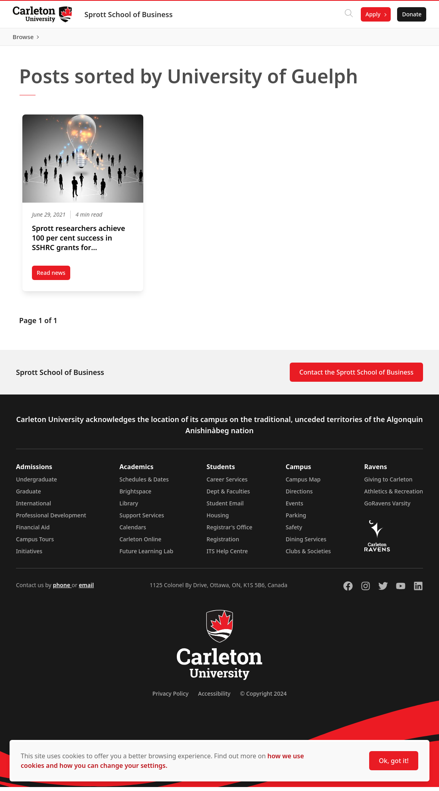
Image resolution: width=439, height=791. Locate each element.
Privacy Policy (170, 697)
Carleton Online (140, 543)
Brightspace (135, 495)
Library (128, 507)
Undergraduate (36, 483)
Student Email (225, 507)
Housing (218, 519)
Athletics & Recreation (393, 495)
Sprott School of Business (129, 14)
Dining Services (306, 543)
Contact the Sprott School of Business (356, 376)
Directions (299, 495)
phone (62, 589)
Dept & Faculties (228, 495)
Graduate (28, 495)
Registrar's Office (230, 531)
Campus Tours (35, 543)
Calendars (132, 531)
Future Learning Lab (146, 555)
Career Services (227, 483)
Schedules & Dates (144, 483)
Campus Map (303, 483)
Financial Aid (32, 531)
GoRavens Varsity (387, 507)
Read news (53, 278)
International (33, 507)
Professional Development (51, 519)
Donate (411, 14)
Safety (294, 531)
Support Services (141, 519)
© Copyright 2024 (263, 697)
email (86, 589)
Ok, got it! (394, 760)
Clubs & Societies (308, 555)
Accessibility (214, 697)
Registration (223, 543)
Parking (296, 519)
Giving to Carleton (388, 483)
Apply (372, 14)
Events (294, 507)
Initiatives (29, 555)
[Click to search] (348, 14)
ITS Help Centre (227, 555)
